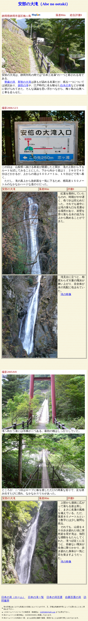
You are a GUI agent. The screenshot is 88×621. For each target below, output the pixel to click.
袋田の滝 (23, 85)
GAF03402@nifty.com (47, 612)
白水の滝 (65, 85)
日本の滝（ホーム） (13, 597)
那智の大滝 (24, 81)
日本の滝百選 (54, 597)
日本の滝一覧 (36, 597)
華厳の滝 (9, 81)
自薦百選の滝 (73, 597)
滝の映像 (66, 294)
